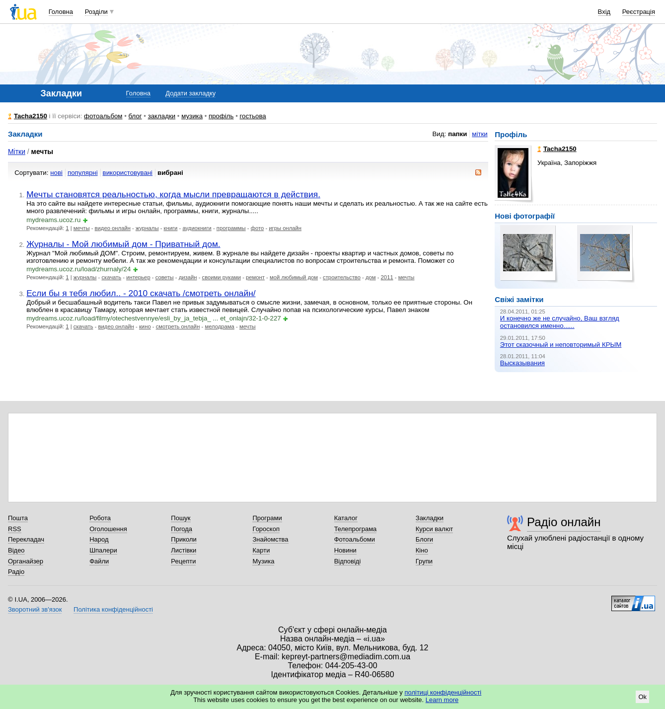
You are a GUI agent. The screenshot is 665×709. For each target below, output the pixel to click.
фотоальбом (103, 116)
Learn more (442, 700)
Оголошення (108, 529)
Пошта (18, 518)
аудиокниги (196, 228)
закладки (162, 116)
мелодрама (219, 326)
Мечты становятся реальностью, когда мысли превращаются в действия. (173, 194)
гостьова (253, 116)
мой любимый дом (294, 277)
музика (192, 116)
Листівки (183, 550)
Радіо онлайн (564, 522)
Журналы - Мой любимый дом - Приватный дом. (123, 244)
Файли (99, 561)
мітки (479, 134)
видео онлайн (113, 228)
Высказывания (522, 363)
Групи (424, 561)
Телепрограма (355, 529)
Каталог (346, 518)
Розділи (96, 11)
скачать (111, 277)
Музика (263, 561)
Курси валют (434, 529)
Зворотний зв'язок (35, 609)
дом (371, 277)
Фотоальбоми (354, 539)
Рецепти (183, 561)
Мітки (16, 152)
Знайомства (270, 539)
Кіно (422, 550)
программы (231, 228)
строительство (342, 277)
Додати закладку (190, 93)
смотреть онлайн (178, 326)
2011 (387, 277)
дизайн (188, 277)
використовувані (127, 172)
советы (164, 277)
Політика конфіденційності (113, 609)
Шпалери (103, 550)
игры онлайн (285, 228)
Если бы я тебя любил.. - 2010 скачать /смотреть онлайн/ (140, 293)
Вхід (604, 11)
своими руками (221, 277)
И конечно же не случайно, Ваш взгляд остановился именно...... (559, 322)
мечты (82, 228)
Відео (16, 550)
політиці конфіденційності (442, 692)
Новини (345, 550)
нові (56, 172)
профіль (221, 116)
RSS (14, 529)
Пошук (180, 518)
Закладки (429, 518)
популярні (83, 172)
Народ (98, 539)
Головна (61, 11)
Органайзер (25, 561)
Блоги (424, 539)
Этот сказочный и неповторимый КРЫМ (560, 344)
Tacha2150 (30, 116)
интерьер (138, 277)
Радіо (16, 571)
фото (257, 228)
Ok (642, 697)
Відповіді (347, 561)
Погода (181, 529)
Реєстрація (638, 11)
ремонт (255, 277)
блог (135, 116)
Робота (100, 518)
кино (145, 326)
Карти (261, 550)
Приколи (183, 539)
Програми (267, 518)
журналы (147, 228)
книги (171, 228)
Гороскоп (265, 529)
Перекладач (26, 539)
